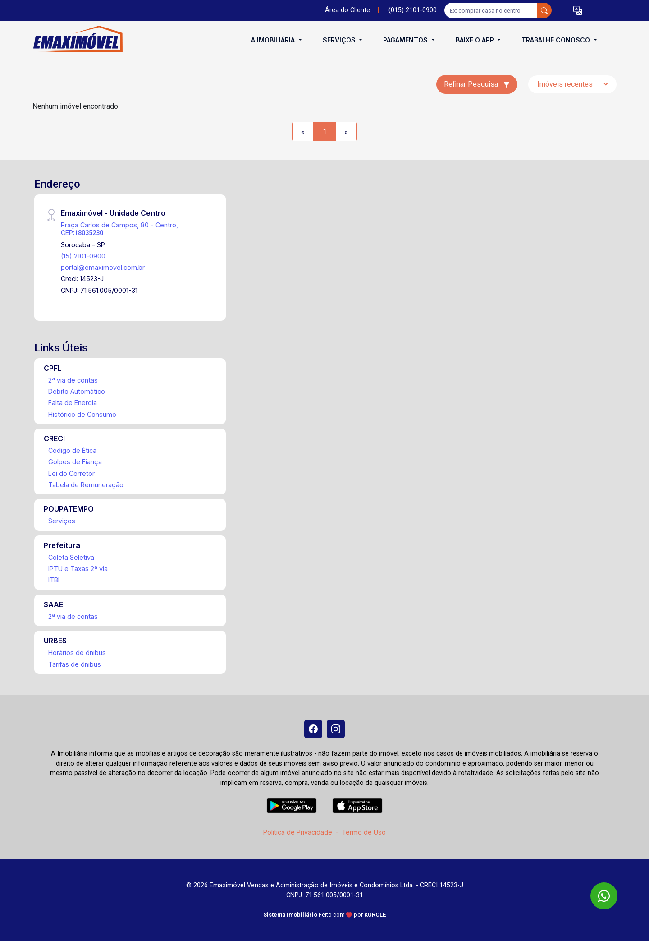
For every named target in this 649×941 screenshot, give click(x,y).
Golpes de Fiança (75, 462)
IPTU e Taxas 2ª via (78, 568)
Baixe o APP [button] (476, 40)
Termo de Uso (364, 832)
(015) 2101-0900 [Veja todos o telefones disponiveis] (412, 10)
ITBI (53, 580)
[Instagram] (336, 729)
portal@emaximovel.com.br (103, 267)
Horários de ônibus (77, 652)
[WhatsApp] (604, 896)
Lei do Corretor (71, 473)
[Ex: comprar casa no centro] (491, 10)
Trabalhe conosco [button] (556, 40)
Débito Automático (76, 391)
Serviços (61, 521)
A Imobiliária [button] (274, 40)
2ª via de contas (73, 380)
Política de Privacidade (297, 832)
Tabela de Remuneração (85, 485)
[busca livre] (544, 10)
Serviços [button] (340, 40)
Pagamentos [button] (406, 40)
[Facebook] (313, 729)
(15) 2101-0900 (83, 256)
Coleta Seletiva (71, 557)
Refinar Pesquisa (477, 84)
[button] (578, 10)
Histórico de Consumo (82, 414)
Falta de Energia (72, 402)
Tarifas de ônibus (74, 664)
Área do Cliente (347, 10)
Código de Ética (72, 450)
